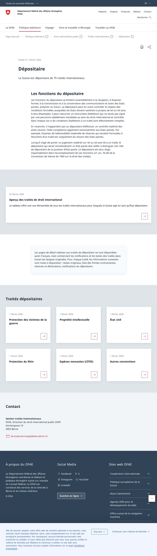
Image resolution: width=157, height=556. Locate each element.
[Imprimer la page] (142, 47)
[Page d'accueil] (12, 36)
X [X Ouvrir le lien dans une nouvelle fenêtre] (76, 473)
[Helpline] (102, 11)
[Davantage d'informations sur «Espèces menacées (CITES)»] (94, 374)
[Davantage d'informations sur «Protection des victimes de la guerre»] (44, 336)
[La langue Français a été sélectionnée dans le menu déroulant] (146, 3)
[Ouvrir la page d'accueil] (34, 15)
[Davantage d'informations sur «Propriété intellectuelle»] (94, 336)
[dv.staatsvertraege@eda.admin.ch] (27, 436)
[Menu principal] (76, 28)
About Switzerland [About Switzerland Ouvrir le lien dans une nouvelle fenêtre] (130, 493)
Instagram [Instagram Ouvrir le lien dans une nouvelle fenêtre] (64, 479)
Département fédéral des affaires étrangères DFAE (40, 12)
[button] (10, 28)
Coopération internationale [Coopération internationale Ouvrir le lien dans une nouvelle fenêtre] (130, 473)
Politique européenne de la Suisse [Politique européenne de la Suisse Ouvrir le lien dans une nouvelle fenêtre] (130, 483)
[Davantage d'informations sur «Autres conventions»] (144, 374)
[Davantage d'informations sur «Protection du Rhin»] (44, 374)
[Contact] (147, 11)
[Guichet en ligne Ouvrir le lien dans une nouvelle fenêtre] (71, 496)
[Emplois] (113, 11)
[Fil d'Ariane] (77, 36)
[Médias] (137, 11)
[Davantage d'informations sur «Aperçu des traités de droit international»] (144, 216)
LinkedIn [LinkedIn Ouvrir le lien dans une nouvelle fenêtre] (63, 485)
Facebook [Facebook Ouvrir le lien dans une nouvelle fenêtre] (64, 473)
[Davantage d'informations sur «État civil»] (144, 336)
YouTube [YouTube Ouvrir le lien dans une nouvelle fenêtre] (81, 479)
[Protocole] (125, 11)
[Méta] (125, 11)
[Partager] (149, 47)
